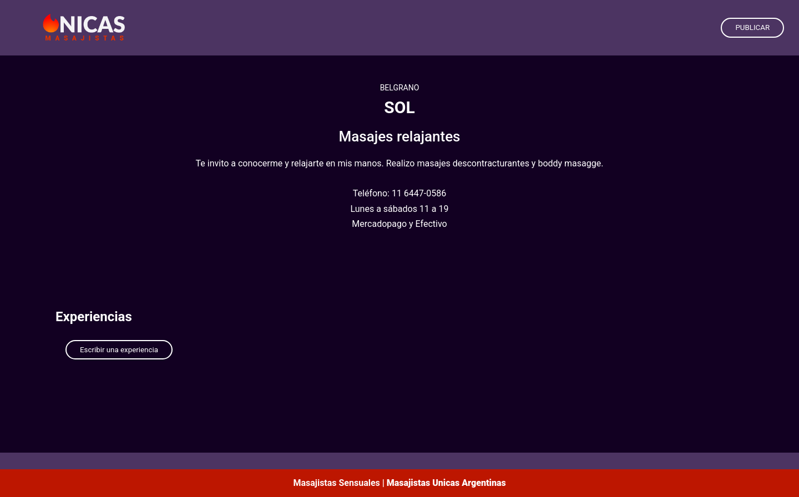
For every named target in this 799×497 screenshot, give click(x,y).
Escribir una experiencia (119, 350)
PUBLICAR (752, 27)
